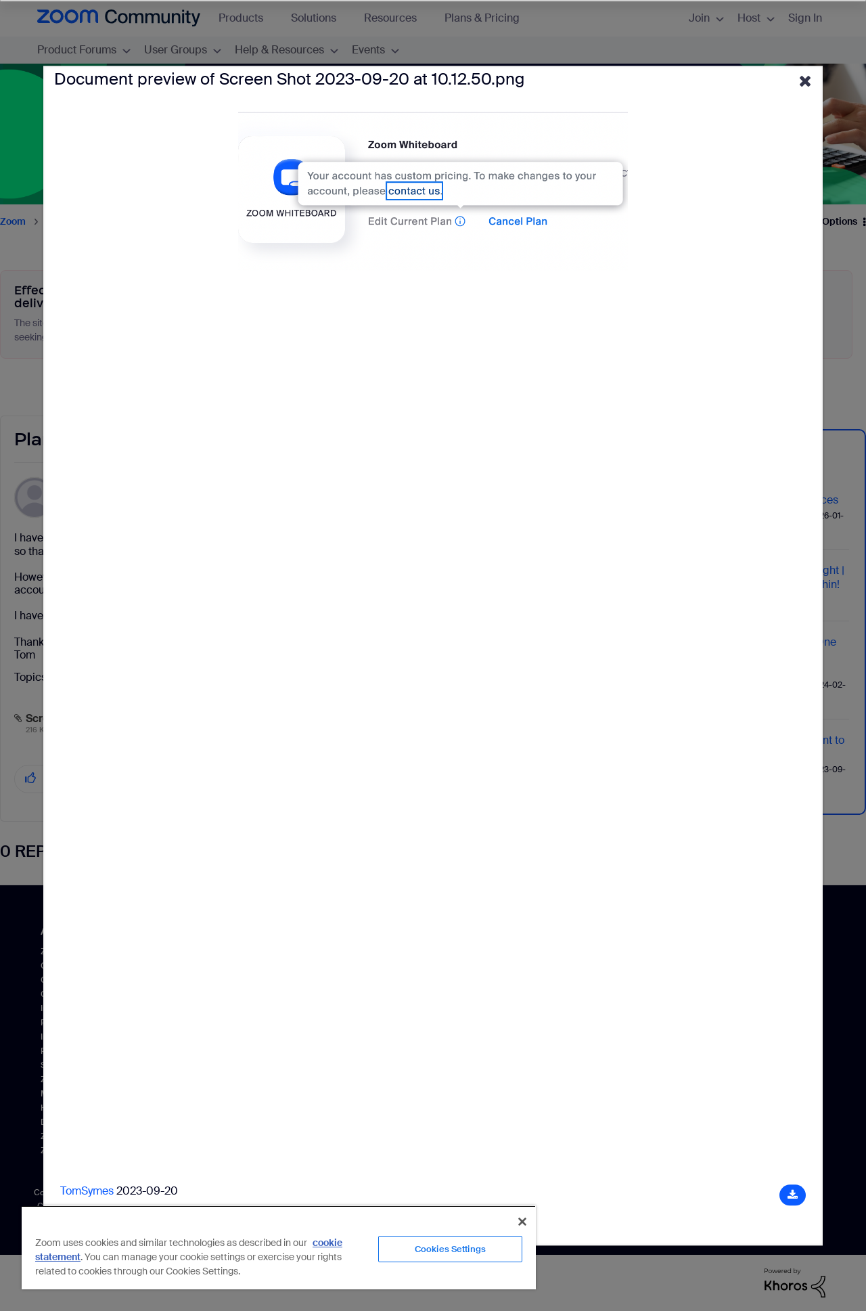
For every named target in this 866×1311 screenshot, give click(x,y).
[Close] (522, 1222)
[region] (279, 1247)
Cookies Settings (450, 1249)
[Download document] (792, 1194)
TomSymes (87, 1190)
